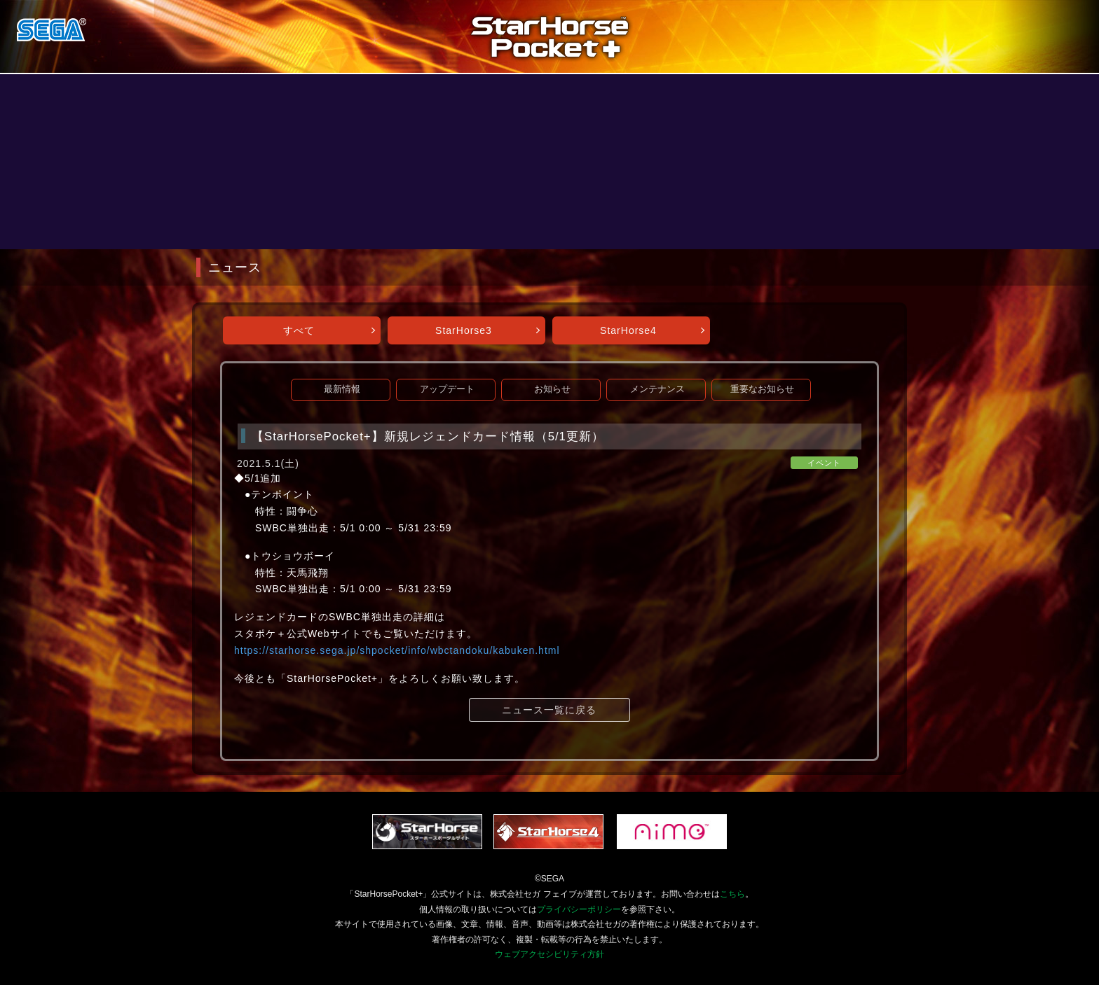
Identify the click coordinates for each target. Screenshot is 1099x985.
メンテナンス (657, 389)
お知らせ (552, 389)
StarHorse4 (628, 330)
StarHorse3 (463, 330)
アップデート (447, 389)
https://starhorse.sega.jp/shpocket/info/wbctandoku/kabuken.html (397, 650)
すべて (299, 330)
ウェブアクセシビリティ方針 (549, 954)
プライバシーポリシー (579, 909)
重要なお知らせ (762, 389)
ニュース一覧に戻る (549, 709)
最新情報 (342, 389)
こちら (732, 894)
